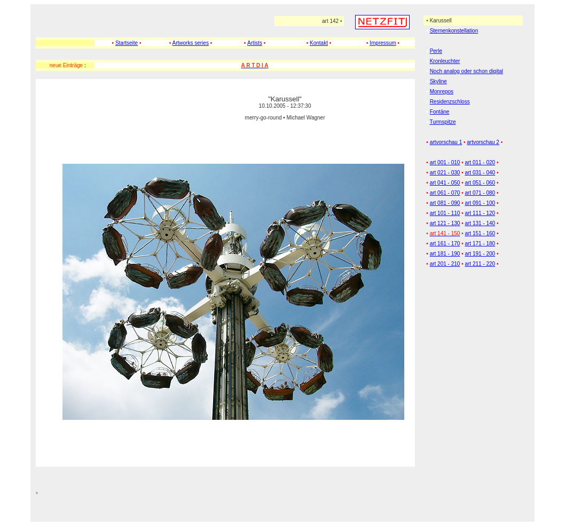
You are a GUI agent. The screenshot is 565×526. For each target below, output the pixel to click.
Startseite (126, 43)
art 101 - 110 (445, 213)
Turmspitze (442, 122)
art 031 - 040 (480, 173)
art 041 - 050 (445, 183)
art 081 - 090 (445, 203)
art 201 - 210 (445, 264)
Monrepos (441, 91)
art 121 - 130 (445, 223)
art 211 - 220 (480, 264)
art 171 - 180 (480, 243)
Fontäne (440, 112)
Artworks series (190, 43)
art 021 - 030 (445, 173)
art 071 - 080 (480, 193)
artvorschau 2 (483, 142)
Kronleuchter (445, 61)
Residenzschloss (450, 102)
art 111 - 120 (480, 213)
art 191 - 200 (480, 254)
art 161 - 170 (445, 243)
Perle (436, 51)
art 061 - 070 (445, 193)
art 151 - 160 (480, 233)
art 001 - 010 (445, 162)
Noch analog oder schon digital (466, 71)
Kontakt (319, 43)
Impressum (383, 43)
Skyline (438, 81)
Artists (254, 43)
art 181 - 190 (445, 254)
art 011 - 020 (480, 162)
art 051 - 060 (480, 183)
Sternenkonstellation (454, 31)
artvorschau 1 (446, 142)
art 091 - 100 (480, 203)
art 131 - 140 (480, 223)
